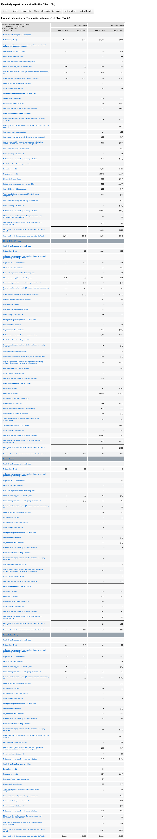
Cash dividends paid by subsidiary (15, 189)
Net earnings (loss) (10, 40)
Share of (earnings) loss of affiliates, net (17, 66)
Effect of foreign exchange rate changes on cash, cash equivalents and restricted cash (22, 216)
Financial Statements (21, 11)
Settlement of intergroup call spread (16, 425)
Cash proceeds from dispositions (15, 132)
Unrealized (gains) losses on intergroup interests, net (22, 283)
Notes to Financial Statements (47, 11)
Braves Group (8, 459)
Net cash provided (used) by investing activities (20, 159)
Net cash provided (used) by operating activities (20, 108)
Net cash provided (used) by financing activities (20, 211)
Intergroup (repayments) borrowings (16, 398)
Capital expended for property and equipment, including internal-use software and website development (23, 143)
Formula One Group (10, 635)
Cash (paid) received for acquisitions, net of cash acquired (24, 137)
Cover (5, 11)
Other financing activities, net (13, 206)
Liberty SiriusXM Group (12, 241)
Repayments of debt (10, 174)
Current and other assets (12, 98)
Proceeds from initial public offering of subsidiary (20, 201)
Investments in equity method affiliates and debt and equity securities (24, 119)
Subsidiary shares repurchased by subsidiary (19, 184)
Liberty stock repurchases (12, 179)
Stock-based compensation (13, 56)
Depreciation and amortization (14, 51)
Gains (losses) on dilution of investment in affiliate (20, 78)
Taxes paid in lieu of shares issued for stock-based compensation (21, 195)
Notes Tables (70, 11)
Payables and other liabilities (13, 103)
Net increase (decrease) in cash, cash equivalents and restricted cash (22, 223)
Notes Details (85, 11)
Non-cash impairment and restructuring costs (19, 61)
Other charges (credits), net (13, 88)
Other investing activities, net (13, 154)
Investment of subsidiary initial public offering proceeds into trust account (26, 126)
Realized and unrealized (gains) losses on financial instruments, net (26, 72)
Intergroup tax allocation (11, 305)
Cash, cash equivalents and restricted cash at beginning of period (24, 230)
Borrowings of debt (10, 169)
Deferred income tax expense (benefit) (17, 83)
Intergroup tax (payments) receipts (15, 310)
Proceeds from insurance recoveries (16, 149)
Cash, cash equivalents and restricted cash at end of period (24, 236)
